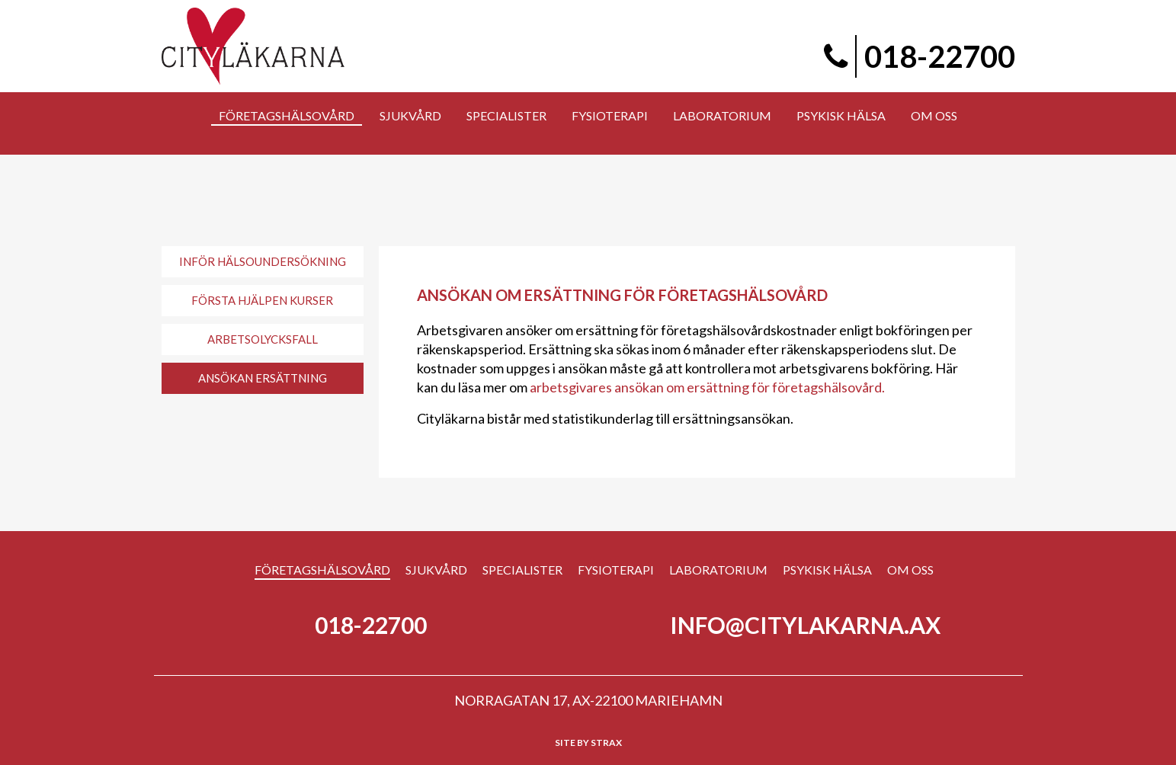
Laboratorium (718, 569)
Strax (606, 742)
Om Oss (910, 569)
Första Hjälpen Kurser (262, 300)
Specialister (522, 569)
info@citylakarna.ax (805, 625)
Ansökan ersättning (262, 378)
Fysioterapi (616, 569)
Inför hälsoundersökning (262, 261)
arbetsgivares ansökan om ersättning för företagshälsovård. (707, 387)
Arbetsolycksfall (262, 339)
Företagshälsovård (322, 569)
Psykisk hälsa (827, 569)
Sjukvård (436, 569)
